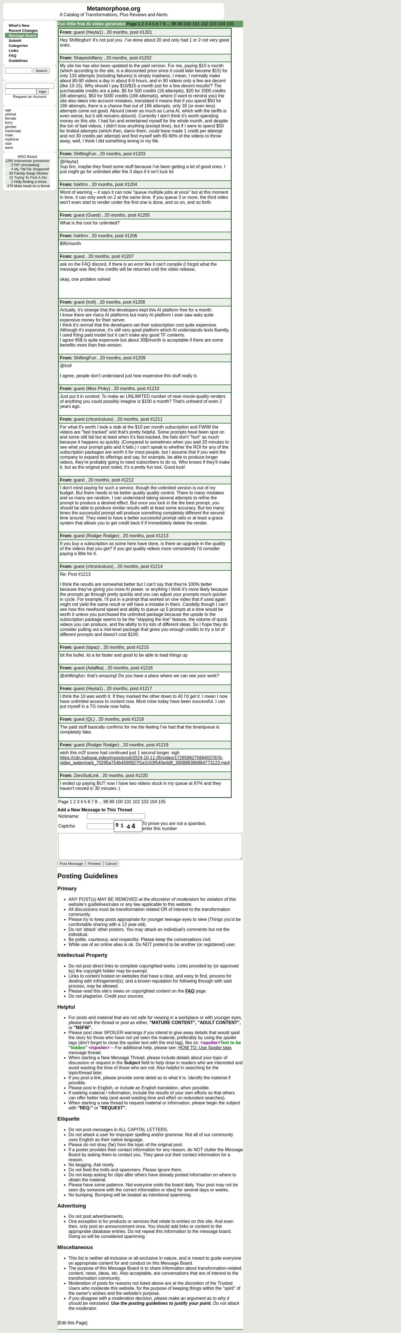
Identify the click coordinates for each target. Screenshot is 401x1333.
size (8, 143)
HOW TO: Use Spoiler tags (204, 1047)
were (9, 148)
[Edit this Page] (72, 1322)
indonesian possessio (32, 161)
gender (11, 127)
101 (196, 23)
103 (213, 23)
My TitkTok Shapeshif (31, 169)
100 (187, 23)
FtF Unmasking (26, 165)
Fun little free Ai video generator (91, 23)
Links (13, 51)
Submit (15, 40)
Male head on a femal (32, 186)
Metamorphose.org (113, 8)
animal (10, 114)
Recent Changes (23, 30)
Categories (18, 45)
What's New (19, 25)
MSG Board (27, 156)
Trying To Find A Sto (30, 177)
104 (221, 23)
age (8, 110)
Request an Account (29, 97)
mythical (12, 139)
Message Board (22, 35)
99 (180, 23)
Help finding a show (30, 182)
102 (204, 23)
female (10, 118)
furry (9, 122)
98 (174, 23)
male (9, 135)
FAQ (12, 56)
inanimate (13, 131)
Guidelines (18, 61)
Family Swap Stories (31, 173)
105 (230, 23)
